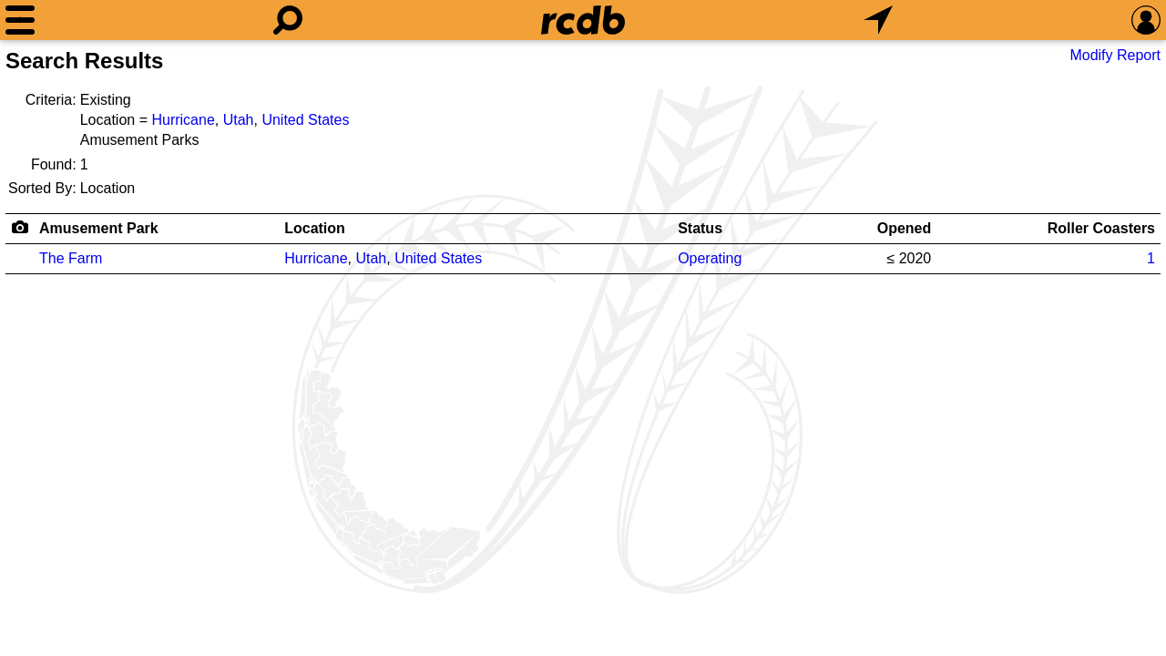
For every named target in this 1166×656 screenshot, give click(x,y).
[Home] (583, 20)
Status (700, 228)
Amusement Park (99, 228)
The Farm (70, 258)
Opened (904, 228)
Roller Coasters (1101, 228)
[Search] (287, 20)
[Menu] (20, 20)
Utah (238, 120)
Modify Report (1115, 55)
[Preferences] (1146, 20)
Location (314, 228)
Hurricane (182, 120)
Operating (710, 258)
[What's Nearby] (878, 20)
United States (305, 120)
